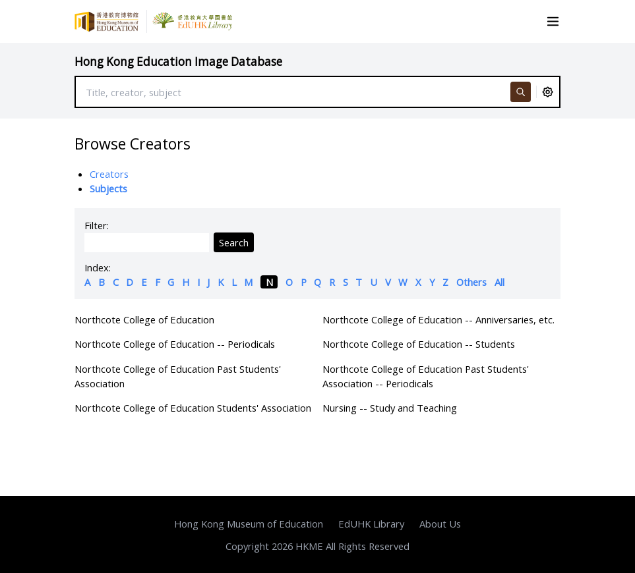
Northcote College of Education (144, 319)
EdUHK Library (371, 523)
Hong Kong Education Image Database (178, 61)
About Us (440, 523)
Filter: (96, 225)
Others (471, 281)
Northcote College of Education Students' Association (193, 407)
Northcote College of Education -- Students (418, 343)
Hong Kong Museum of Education (248, 523)
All (499, 281)
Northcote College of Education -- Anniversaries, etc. (438, 319)
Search (234, 242)
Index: (97, 267)
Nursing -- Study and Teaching (389, 407)
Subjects (108, 188)
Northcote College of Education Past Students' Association (178, 376)
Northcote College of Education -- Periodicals (175, 343)
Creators (109, 173)
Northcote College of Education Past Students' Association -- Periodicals (425, 376)
